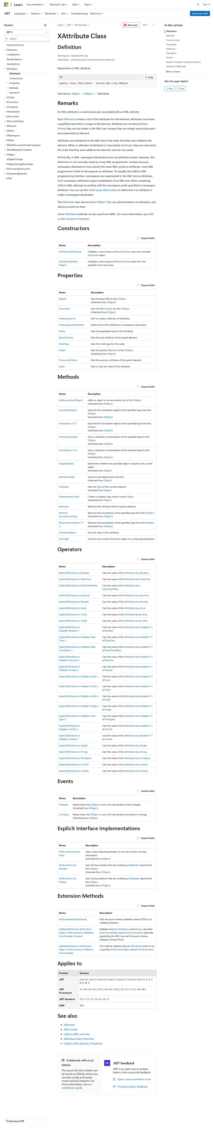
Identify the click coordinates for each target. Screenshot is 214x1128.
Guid (142, 608)
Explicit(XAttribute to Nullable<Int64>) (78, 696)
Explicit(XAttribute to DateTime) (75, 579)
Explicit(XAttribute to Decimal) (74, 595)
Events (169, 57)
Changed (63, 804)
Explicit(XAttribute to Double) (74, 601)
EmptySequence (67, 318)
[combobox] (26, 32)
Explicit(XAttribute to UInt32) (74, 764)
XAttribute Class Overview (79, 1038)
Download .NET (200, 13)
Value (62, 366)
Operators (171, 53)
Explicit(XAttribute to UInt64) (74, 770)
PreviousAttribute (68, 360)
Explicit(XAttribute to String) (73, 751)
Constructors (173, 40)
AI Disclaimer (10, 1117)
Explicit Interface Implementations (183, 62)
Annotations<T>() (68, 450)
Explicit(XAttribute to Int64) (73, 620)
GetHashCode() (67, 476)
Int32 (144, 614)
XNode (61, 128)
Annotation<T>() (67, 423)
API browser (81, 24)
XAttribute (68, 202)
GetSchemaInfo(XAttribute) (73, 919)
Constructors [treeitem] (16, 78)
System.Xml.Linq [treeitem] (15, 44)
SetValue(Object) (67, 532)
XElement (69, 119)
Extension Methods (176, 66)
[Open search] (198, 5)
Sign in (206, 4)
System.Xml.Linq (79, 55)
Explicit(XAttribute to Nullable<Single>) (79, 706)
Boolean (144, 572)
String (143, 751)
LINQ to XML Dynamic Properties (83, 1043)
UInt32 (108, 729)
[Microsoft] (6, 4)
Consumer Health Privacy (96, 1117)
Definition (171, 31)
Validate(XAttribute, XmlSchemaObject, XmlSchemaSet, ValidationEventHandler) (76, 949)
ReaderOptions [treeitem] (14, 59)
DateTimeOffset (110, 589)
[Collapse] (45, 25)
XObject (88, 93)
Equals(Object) (66, 463)
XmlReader (133, 865)
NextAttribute (66, 337)
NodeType (64, 343)
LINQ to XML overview (77, 1034)
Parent (62, 350)
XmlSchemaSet (134, 932)
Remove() (64, 506)
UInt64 (108, 739)
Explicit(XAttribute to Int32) (73, 614)
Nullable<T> (146, 627)
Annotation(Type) (68, 410)
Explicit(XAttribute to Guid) (72, 608)
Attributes (126, 145)
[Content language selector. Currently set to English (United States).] (19, 1110)
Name (62, 331)
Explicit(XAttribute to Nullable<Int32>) (78, 686)
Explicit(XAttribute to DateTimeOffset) (78, 585)
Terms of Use (122, 1117)
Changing (64, 814)
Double (144, 601)
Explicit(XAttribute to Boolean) (74, 572)
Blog (45, 1117)
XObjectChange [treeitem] (15, 159)
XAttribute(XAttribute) (70, 251)
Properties (171, 44)
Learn (60, 24)
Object (76, 93)
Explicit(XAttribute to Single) (73, 745)
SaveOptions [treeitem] (13, 64)
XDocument (106, 308)
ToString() (64, 538)
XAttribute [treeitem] (14, 73)
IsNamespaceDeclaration (103, 190)
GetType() (64, 486)
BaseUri (63, 298)
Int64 (144, 620)
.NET (69, 24)
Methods (170, 48)
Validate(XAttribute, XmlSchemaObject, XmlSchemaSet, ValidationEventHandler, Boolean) (76, 932)
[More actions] (153, 25)
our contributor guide (77, 1085)
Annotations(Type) (68, 436)
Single (108, 709)
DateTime (145, 579)
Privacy (73, 1117)
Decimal (144, 595)
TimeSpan (110, 719)
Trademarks (138, 1117)
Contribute (59, 1117)
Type (99, 486)
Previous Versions (30, 1117)
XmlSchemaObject (108, 932)
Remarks (170, 35)
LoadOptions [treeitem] (13, 54)
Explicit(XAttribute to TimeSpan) (75, 758)
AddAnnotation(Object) (71, 400)
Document (64, 308)
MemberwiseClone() (69, 496)
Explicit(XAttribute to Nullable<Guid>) (78, 676)
